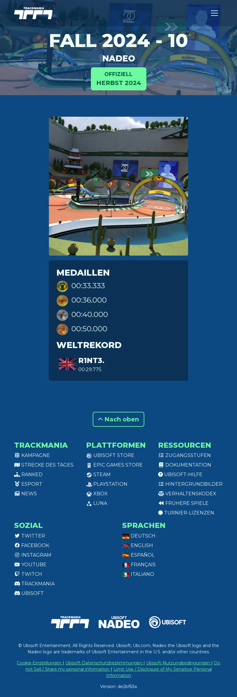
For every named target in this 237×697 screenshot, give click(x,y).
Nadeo (118, 58)
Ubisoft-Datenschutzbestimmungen (104, 663)
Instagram (32, 555)
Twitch (28, 574)
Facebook (31, 545)
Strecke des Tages (44, 465)
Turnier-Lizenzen (186, 513)
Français (139, 564)
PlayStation (107, 484)
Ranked (28, 474)
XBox (97, 493)
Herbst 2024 (118, 78)
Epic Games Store (114, 465)
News (25, 493)
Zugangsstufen (184, 455)
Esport (28, 484)
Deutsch (138, 536)
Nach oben (118, 419)
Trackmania (34, 584)
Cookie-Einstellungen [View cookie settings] (40, 663)
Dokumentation (184, 465)
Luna (96, 503)
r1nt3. (91, 360)
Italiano (138, 574)
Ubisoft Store (110, 455)
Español (138, 555)
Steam (98, 474)
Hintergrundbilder (190, 484)
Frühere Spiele (183, 503)
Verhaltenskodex (187, 493)
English (137, 545)
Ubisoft (29, 593)
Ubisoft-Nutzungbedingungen (178, 663)
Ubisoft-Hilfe (180, 474)
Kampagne (32, 455)
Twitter (29, 536)
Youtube (30, 564)
